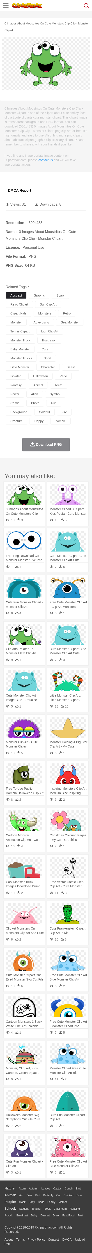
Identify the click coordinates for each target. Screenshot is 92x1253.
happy (38, 421)
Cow (79, 1195)
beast (71, 367)
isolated (15, 376)
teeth (58, 385)
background (18, 412)
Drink (56, 1215)
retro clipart (19, 304)
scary (60, 295)
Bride (41, 1202)
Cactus (57, 1188)
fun (53, 403)
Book (47, 1208)
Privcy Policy (36, 1239)
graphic (39, 295)
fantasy (16, 385)
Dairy (34, 1215)
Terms (20, 1239)
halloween (40, 376)
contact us (45, 160)
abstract (16, 295)
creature (16, 421)
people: (10, 1202)
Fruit (80, 1215)
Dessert (45, 1215)
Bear (29, 1195)
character (48, 367)
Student (23, 1208)
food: (9, 1215)
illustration (49, 340)
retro (67, 313)
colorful (44, 412)
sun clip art (48, 304)
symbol (55, 394)
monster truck (20, 340)
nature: (10, 1188)
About (9, 1239)
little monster (19, 367)
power (14, 394)
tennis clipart (20, 331)
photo (35, 403)
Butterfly (48, 1195)
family (51, 1202)
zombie (60, 421)
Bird (37, 1195)
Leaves (45, 1188)
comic (14, 403)
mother (62, 1202)
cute (44, 349)
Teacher (36, 1208)
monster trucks (21, 358)
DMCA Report (19, 190)
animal (38, 385)
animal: (10, 1195)
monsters (44, 313)
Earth (79, 1188)
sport (47, 358)
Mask (22, 1202)
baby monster (20, 349)
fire (64, 412)
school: (10, 1208)
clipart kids (18, 313)
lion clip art (49, 331)
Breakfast (22, 1215)
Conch (69, 1188)
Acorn (22, 1188)
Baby (32, 1202)
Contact (53, 1239)
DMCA (66, 1239)
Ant (21, 1195)
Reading (75, 1208)
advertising (41, 322)
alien (34, 394)
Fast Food (68, 1215)
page (63, 376)
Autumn (33, 1188)
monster (16, 322)
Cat (58, 1195)
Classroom (60, 1208)
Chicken (68, 1195)
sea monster (70, 322)
